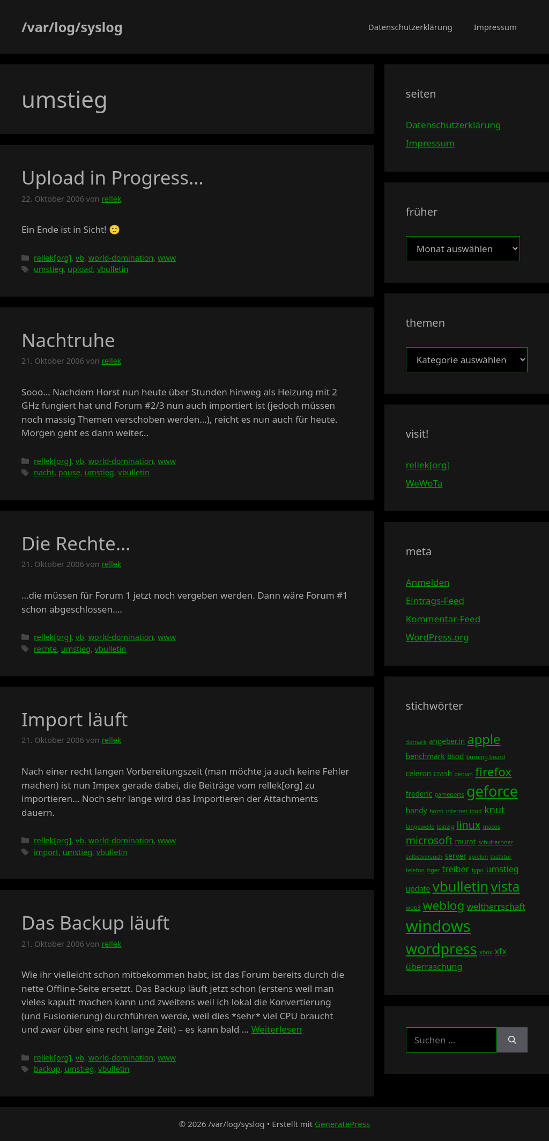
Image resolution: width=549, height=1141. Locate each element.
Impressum (495, 26)
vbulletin (113, 269)
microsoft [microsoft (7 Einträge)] (429, 840)
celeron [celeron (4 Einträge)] (418, 773)
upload (80, 269)
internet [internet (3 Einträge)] (457, 811)
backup (47, 1069)
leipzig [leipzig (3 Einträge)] (445, 826)
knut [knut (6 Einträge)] (494, 809)
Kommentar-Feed (443, 619)
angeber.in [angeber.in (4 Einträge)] (447, 741)
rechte (45, 649)
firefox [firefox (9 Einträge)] (493, 771)
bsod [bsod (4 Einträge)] (455, 756)
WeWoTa (424, 483)
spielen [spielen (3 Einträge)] (478, 856)
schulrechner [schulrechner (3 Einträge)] (495, 842)
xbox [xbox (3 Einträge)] (485, 952)
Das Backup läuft (95, 922)
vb (80, 258)
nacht (44, 472)
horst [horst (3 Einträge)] (436, 811)
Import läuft (74, 719)
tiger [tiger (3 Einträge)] (433, 870)
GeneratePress (342, 1123)
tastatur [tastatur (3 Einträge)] (500, 856)
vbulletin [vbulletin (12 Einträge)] (461, 886)
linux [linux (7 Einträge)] (468, 825)
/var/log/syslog (72, 27)
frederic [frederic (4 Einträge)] (419, 794)
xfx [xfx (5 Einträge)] (501, 951)
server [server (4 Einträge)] (455, 856)
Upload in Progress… (112, 177)
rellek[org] (52, 258)
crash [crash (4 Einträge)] (443, 773)
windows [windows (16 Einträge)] (438, 926)
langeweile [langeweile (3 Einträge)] (420, 826)
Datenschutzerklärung (410, 26)
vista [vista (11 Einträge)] (505, 886)
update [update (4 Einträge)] (418, 889)
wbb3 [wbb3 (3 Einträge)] (413, 907)
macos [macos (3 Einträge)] (492, 826)
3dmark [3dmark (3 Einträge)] (416, 742)
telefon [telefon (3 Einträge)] (415, 870)
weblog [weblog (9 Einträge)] (443, 905)
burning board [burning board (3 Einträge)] (486, 757)
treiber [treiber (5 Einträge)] (456, 869)
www (167, 258)
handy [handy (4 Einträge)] (416, 810)
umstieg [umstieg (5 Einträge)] (502, 869)
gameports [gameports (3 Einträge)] (449, 794)
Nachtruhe (68, 339)
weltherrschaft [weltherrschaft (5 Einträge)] (496, 906)
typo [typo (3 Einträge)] (478, 870)
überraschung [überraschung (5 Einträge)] (434, 967)
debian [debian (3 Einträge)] (463, 774)
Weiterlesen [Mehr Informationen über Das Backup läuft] (276, 1029)
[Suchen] (512, 1040)
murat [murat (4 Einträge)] (465, 841)
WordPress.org (437, 637)
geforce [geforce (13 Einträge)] (492, 791)
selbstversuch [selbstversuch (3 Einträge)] (424, 856)
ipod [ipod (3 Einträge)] (475, 811)
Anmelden (428, 582)
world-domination (121, 258)
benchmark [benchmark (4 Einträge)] (425, 756)
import (46, 852)
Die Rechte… (75, 543)
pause (69, 472)
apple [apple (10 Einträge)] (483, 739)
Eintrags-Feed (435, 600)
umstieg (48, 269)
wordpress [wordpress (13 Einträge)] (441, 949)
